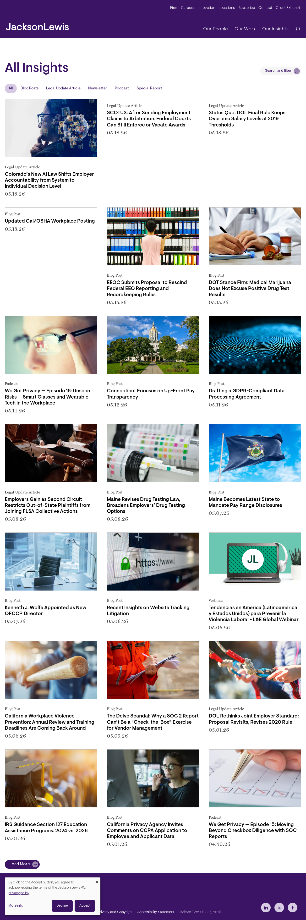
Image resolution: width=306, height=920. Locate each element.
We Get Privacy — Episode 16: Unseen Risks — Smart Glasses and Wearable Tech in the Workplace (47, 397)
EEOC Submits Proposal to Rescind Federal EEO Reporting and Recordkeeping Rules (147, 288)
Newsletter (97, 88)
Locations (227, 8)
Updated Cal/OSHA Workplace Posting (50, 221)
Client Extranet (288, 8)
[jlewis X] (279, 907)
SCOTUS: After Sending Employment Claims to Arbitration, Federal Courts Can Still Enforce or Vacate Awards (149, 118)
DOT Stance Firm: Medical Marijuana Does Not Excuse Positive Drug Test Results (250, 288)
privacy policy (18, 893)
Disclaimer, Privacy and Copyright (105, 912)
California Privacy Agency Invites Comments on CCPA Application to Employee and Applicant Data (147, 830)
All (11, 88)
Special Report (149, 88)
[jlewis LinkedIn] (266, 907)
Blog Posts (29, 88)
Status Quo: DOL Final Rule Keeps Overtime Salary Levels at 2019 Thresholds (247, 118)
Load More (20, 864)
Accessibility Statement (155, 912)
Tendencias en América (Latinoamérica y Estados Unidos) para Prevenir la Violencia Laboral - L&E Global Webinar (254, 613)
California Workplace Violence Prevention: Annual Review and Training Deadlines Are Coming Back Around (49, 722)
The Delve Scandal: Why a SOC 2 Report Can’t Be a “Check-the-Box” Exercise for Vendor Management (153, 722)
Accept (84, 906)
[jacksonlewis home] (37, 25)
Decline (62, 906)
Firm (173, 8)
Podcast (122, 88)
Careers (187, 8)
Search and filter (278, 71)
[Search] (295, 29)
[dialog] (52, 896)
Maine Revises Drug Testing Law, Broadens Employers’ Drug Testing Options (146, 505)
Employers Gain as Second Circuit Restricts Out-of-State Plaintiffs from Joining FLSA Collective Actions (47, 505)
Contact (265, 8)
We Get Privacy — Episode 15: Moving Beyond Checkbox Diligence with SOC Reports (253, 830)
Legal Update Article (63, 88)
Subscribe (247, 8)
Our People (215, 29)
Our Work (245, 29)
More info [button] (15, 906)
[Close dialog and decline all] (96, 880)
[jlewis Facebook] (292, 907)
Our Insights (275, 29)
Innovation (206, 8)
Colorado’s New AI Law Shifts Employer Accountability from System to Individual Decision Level (49, 180)
